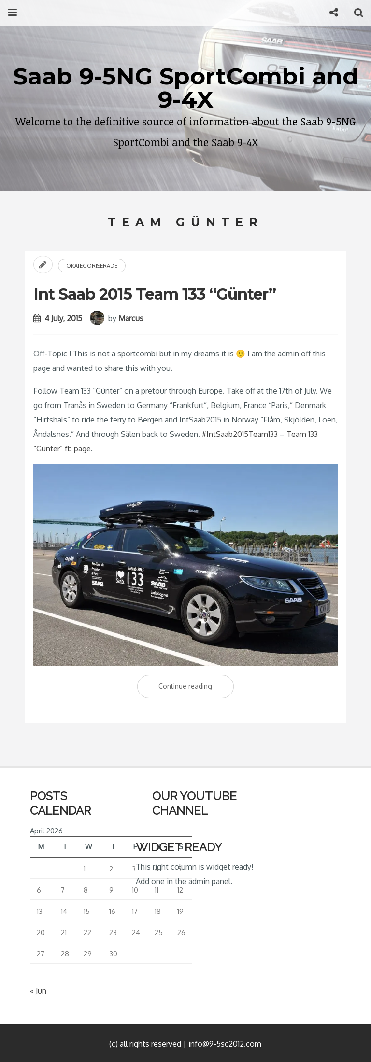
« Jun (38, 990)
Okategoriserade (91, 265)
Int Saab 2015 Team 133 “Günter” (154, 294)
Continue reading (196, 688)
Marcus (130, 318)
